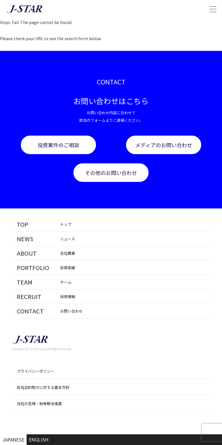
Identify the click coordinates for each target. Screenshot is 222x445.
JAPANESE (13, 439)
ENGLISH (39, 439)
